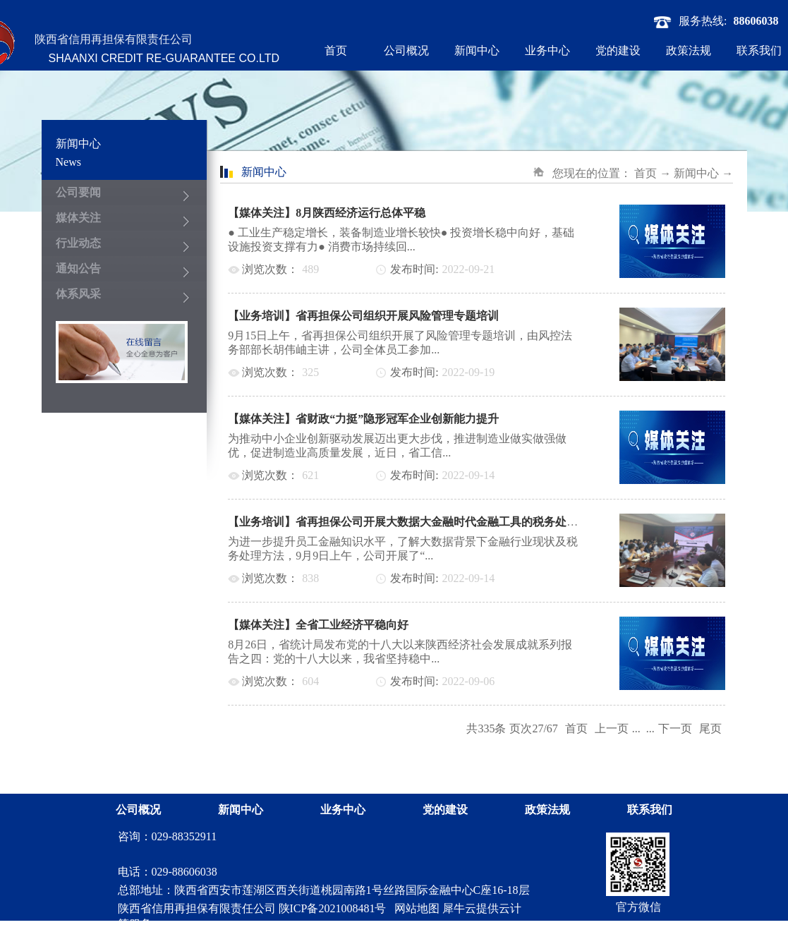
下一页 (675, 728)
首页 (336, 50)
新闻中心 (696, 173)
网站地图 (414, 908)
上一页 (612, 728)
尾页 (710, 728)
